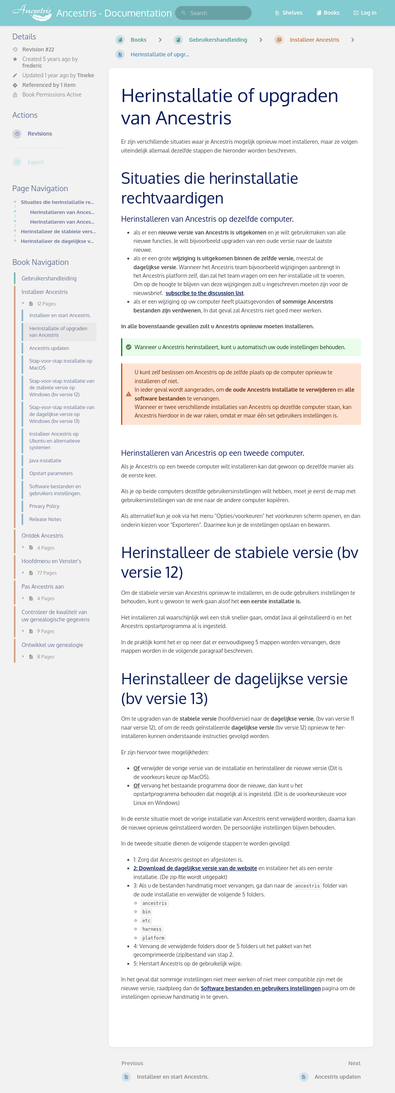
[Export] (54, 162)
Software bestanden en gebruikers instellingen (261, 988)
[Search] (183, 13)
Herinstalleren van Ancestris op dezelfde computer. (63, 212)
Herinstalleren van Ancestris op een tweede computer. (63, 221)
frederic (32, 65)
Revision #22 (33, 49)
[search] (213, 13)
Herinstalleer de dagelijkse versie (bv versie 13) (58, 241)
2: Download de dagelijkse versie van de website (195, 868)
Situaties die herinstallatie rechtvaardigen (58, 202)
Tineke (85, 75)
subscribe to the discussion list (205, 293)
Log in (364, 12)
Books (328, 12)
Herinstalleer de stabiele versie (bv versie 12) (58, 231)
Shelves (288, 12)
